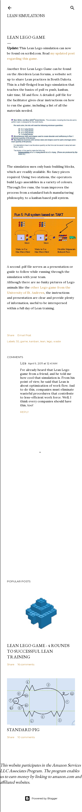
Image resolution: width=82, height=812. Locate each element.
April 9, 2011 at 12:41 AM (42, 363)
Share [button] (10, 335)
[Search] (72, 7)
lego (49, 341)
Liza (23, 363)
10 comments (26, 737)
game (24, 341)
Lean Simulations (26, 15)
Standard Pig (23, 729)
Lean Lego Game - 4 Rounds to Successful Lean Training (38, 651)
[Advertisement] (41, 528)
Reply (24, 412)
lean (42, 341)
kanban (34, 341)
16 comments (25, 664)
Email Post (24, 335)
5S (17, 341)
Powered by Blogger (41, 798)
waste (57, 341)
